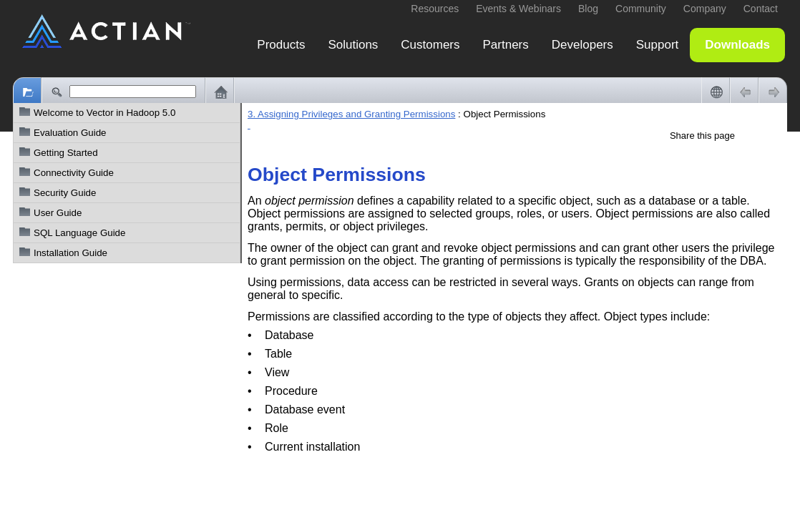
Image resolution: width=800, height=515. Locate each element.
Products (281, 45)
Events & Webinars (518, 8)
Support (657, 45)
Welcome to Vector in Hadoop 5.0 (104, 112)
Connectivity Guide (74, 172)
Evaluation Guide (70, 132)
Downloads (737, 45)
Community (640, 8)
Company (704, 8)
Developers (582, 45)
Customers (430, 45)
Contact (760, 8)
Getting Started (66, 152)
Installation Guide (70, 252)
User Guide (58, 212)
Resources (435, 8)
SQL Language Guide (79, 232)
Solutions (353, 45)
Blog (588, 8)
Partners (506, 45)
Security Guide (65, 192)
